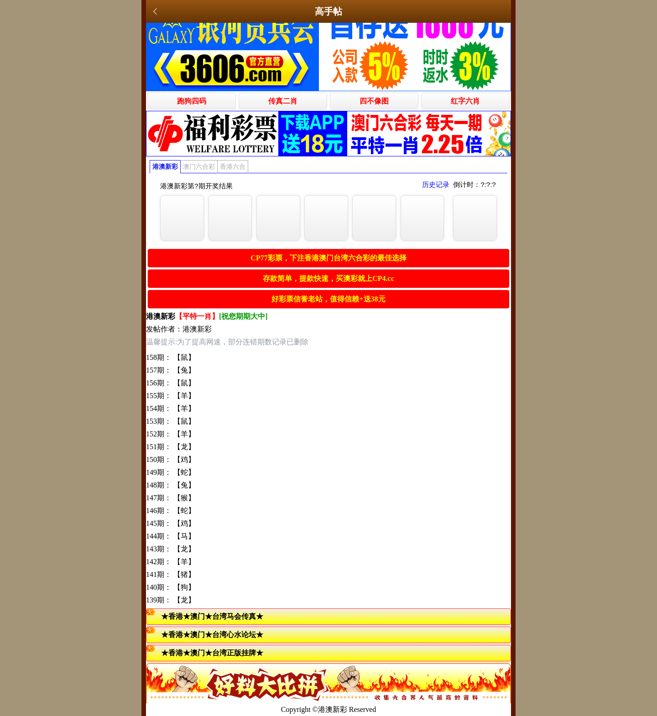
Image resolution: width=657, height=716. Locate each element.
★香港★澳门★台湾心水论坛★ (212, 634)
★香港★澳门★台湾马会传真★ (212, 616)
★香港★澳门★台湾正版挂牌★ (212, 653)
